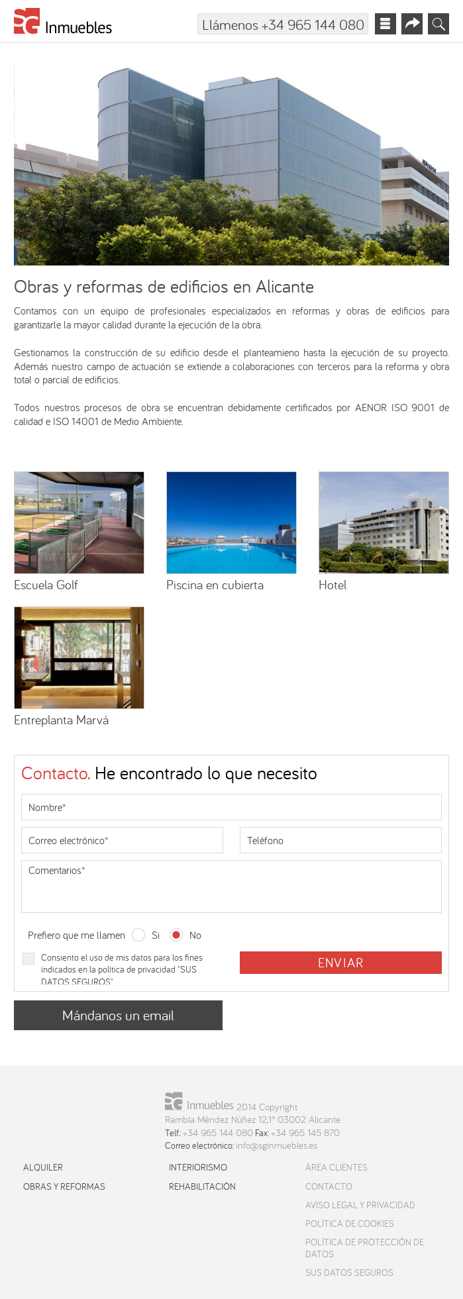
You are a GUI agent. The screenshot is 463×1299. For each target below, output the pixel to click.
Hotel (332, 584)
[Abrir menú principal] (385, 23)
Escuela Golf (46, 584)
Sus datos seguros (349, 1272)
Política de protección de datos (364, 1248)
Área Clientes (336, 1167)
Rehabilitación (202, 1186)
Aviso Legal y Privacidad (360, 1205)
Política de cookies (349, 1223)
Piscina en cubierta (215, 584)
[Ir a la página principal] (63, 23)
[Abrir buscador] (438, 23)
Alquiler (43, 1167)
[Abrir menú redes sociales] (412, 23)
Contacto (328, 1186)
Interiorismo (198, 1167)
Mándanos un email (118, 1015)
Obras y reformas (64, 1186)
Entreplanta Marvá (61, 719)
